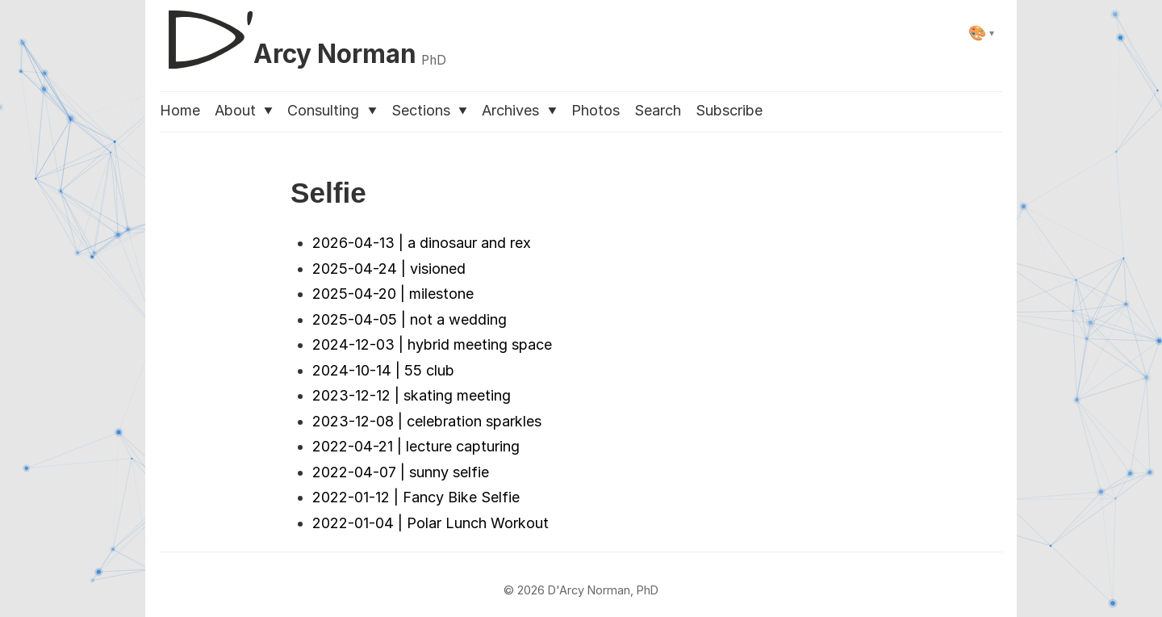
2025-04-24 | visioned (389, 268)
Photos (595, 110)
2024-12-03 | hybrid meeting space (432, 344)
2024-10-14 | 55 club (383, 370)
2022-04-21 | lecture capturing (416, 446)
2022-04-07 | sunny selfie (400, 472)
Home (180, 110)
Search (657, 110)
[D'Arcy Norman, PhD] (303, 33)
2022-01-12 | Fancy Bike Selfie (416, 497)
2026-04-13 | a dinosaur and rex (421, 242)
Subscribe (729, 110)
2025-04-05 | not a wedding (409, 319)
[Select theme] (981, 32)
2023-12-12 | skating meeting (411, 395)
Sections (429, 110)
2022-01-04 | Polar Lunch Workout (430, 522)
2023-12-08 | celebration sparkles (426, 421)
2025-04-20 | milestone (393, 293)
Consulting (331, 110)
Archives (519, 110)
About (244, 110)
